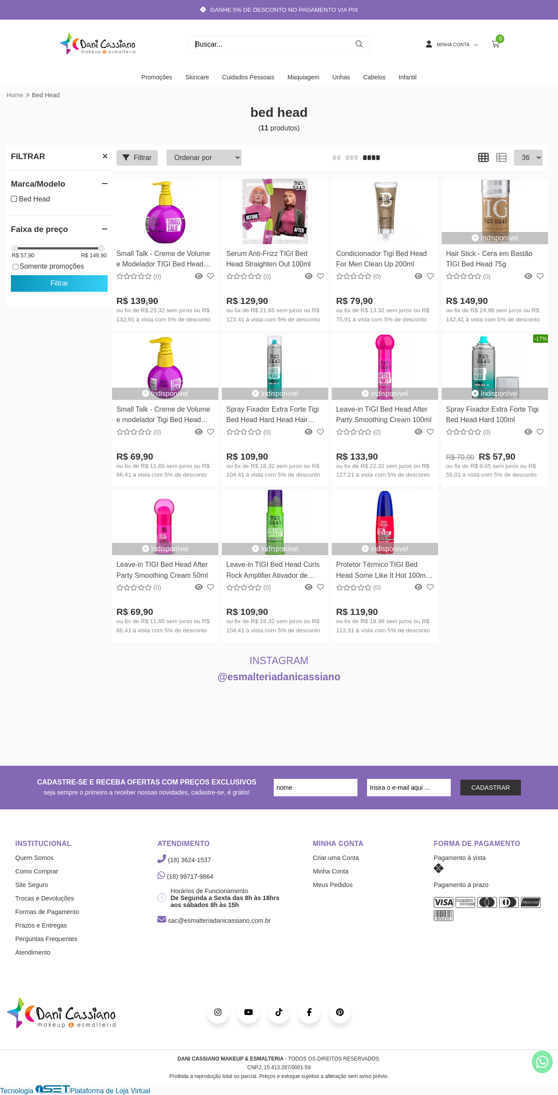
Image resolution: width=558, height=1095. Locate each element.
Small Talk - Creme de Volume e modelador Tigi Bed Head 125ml (163, 416)
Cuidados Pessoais (248, 77)
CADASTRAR (490, 787)
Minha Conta (331, 871)
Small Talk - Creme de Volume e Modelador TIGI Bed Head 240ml (163, 260)
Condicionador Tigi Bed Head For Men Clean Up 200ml (381, 259)
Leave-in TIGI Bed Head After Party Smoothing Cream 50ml (162, 570)
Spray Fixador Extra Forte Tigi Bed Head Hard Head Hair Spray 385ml (272, 416)
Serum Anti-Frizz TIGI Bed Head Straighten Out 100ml (268, 259)
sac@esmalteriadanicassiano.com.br (213, 920)
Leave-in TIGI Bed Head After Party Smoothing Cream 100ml (384, 414)
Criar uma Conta (336, 857)
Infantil (407, 77)
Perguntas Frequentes (46, 938)
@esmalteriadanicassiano (279, 676)
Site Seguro (31, 884)
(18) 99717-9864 (185, 876)
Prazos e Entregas (41, 925)
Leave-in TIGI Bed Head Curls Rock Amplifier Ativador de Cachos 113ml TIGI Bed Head (273, 571)
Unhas (341, 77)
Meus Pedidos (333, 884)
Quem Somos (34, 857)
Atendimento (33, 952)
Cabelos (374, 77)
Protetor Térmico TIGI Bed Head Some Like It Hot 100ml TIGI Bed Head (381, 571)
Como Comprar (36, 871)
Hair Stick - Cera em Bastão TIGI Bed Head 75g (489, 259)
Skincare (197, 77)
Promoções (156, 77)
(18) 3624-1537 (184, 859)
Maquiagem (303, 77)
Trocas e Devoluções (44, 898)
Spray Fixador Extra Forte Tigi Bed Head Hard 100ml (492, 414)
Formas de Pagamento (47, 911)
